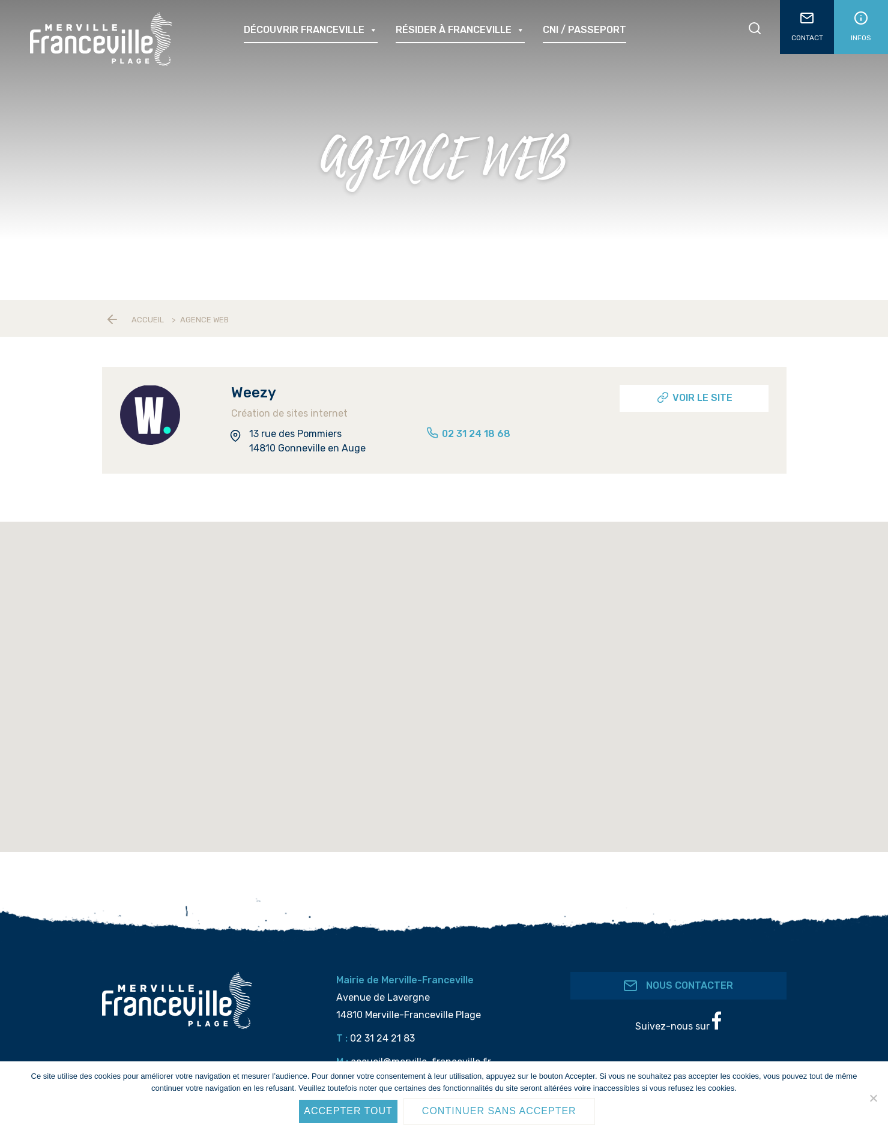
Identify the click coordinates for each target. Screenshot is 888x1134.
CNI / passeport (584, 29)
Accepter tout (348, 1111)
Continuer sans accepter (499, 1111)
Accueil (147, 319)
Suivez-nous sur (678, 1022)
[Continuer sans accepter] (873, 1098)
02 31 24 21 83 (382, 1038)
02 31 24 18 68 (467, 433)
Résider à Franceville (460, 30)
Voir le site (694, 397)
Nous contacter (678, 986)
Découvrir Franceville (311, 30)
